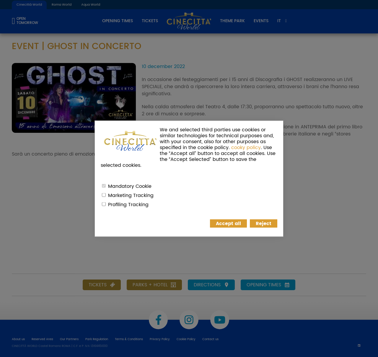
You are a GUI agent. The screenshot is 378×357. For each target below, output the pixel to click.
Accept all (228, 223)
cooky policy (246, 147)
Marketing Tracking (131, 195)
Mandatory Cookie (129, 186)
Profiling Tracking (128, 204)
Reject (263, 223)
